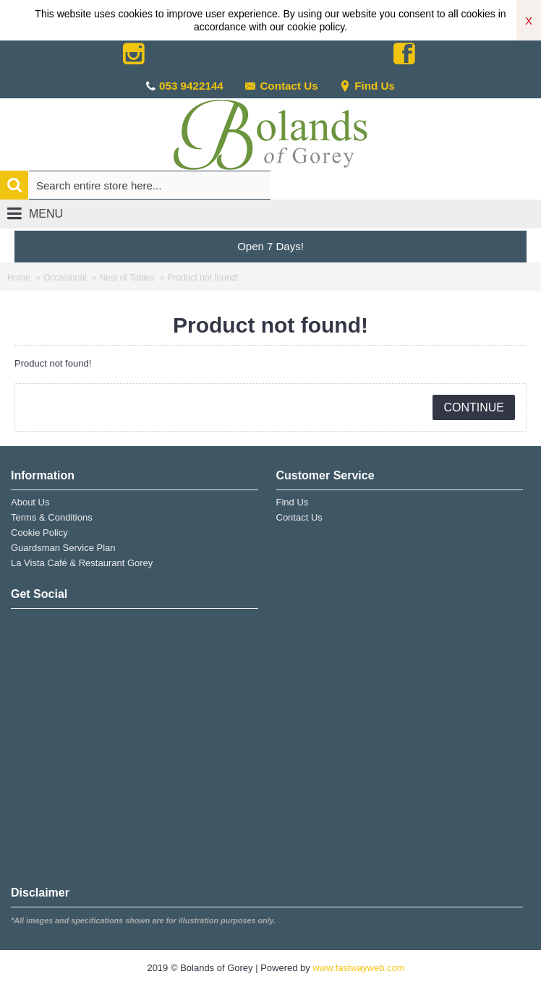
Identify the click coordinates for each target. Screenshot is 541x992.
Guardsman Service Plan (63, 547)
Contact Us (281, 86)
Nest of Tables (127, 278)
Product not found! (203, 278)
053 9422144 (191, 86)
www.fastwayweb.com (358, 967)
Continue (473, 407)
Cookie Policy (39, 532)
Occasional (64, 278)
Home (18, 278)
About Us (30, 502)
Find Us (367, 86)
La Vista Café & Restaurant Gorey (82, 562)
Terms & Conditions (52, 517)
